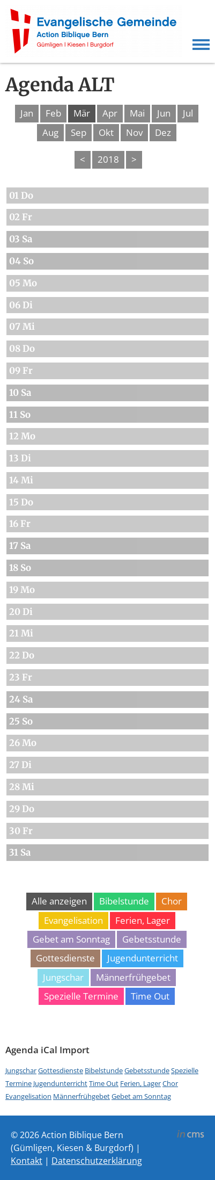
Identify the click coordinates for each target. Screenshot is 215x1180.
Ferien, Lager (142, 920)
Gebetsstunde (151, 939)
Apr (109, 113)
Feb (53, 113)
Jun (163, 113)
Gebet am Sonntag (71, 939)
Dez (163, 132)
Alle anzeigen (59, 901)
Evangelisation (73, 920)
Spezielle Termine (81, 996)
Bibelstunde (124, 901)
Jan (26, 113)
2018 (108, 159)
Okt (106, 132)
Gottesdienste (65, 958)
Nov (134, 132)
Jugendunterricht (142, 958)
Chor (171, 901)
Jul (188, 113)
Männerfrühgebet (133, 977)
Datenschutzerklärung (96, 1161)
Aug (50, 132)
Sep (78, 132)
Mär (81, 113)
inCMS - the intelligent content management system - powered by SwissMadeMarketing (190, 1135)
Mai (137, 113)
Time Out (150, 996)
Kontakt (26, 1161)
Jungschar (63, 977)
